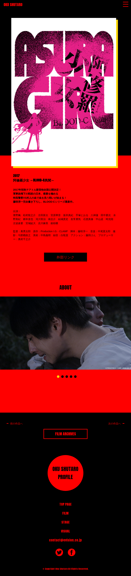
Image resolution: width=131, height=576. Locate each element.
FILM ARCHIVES (65, 434)
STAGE (65, 522)
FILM (65, 513)
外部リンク (65, 257)
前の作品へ (16, 423)
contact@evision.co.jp (65, 540)
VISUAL (65, 531)
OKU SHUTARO (13, 4)
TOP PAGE (65, 504)
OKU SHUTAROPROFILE (65, 473)
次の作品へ (114, 423)
